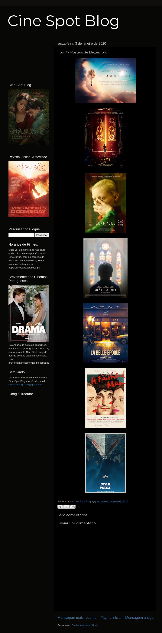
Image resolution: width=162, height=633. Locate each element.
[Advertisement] (28, 58)
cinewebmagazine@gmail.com (25, 384)
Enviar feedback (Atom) (85, 625)
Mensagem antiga (139, 617)
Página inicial (110, 617)
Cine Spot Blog (64, 21)
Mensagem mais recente (76, 617)
